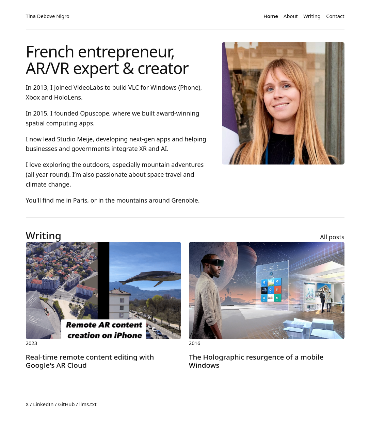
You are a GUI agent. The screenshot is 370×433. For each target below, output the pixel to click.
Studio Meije (75, 139)
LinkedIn (43, 404)
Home (270, 16)
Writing (312, 16)
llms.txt (88, 404)
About (291, 16)
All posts (332, 237)
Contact (335, 16)
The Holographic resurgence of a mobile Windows (256, 361)
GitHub (66, 404)
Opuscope (94, 113)
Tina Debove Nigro (47, 16)
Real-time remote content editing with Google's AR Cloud (90, 361)
